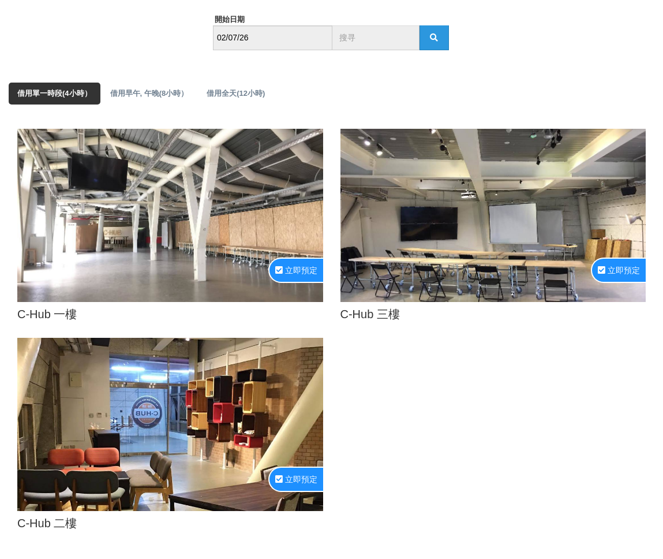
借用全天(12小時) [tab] (236, 93)
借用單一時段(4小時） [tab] (54, 93)
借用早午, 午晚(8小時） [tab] (149, 93)
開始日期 (230, 19)
